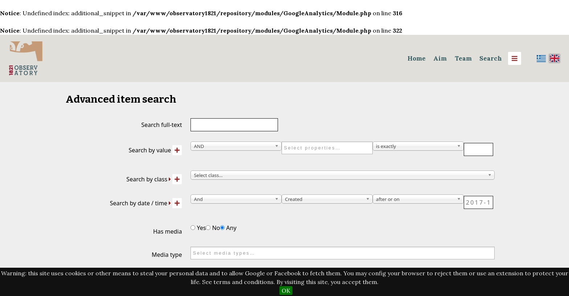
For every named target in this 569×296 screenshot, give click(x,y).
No (213, 228)
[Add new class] (177, 179)
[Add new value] (177, 150)
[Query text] (478, 149)
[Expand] (170, 179)
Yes (198, 228)
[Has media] (193, 227)
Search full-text (161, 125)
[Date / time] (478, 202)
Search (490, 58)
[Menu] (514, 58)
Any (228, 228)
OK (286, 290)
